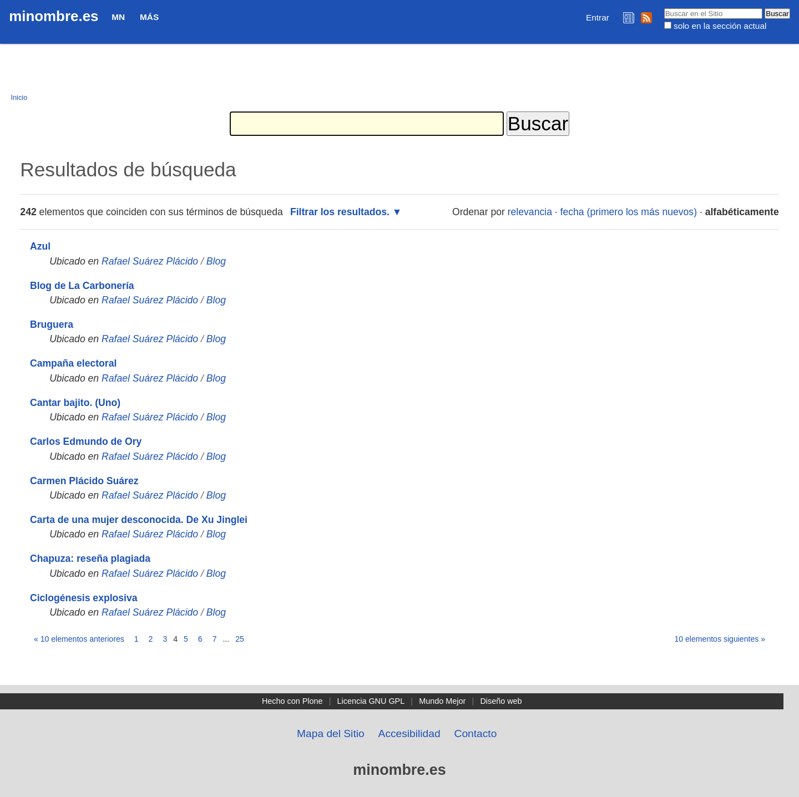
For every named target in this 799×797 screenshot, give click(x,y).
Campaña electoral (73, 363)
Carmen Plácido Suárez (84, 480)
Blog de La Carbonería (82, 285)
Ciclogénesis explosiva (84, 597)
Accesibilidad (409, 733)
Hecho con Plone (292, 701)
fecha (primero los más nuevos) (628, 211)
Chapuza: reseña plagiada (90, 558)
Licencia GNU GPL (371, 701)
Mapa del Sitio (331, 733)
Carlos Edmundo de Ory (85, 441)
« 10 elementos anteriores (79, 638)
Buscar (663, 7)
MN (118, 17)
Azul (40, 246)
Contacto (475, 733)
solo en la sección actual (720, 26)
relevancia (530, 211)
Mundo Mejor (442, 701)
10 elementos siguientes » (719, 638)
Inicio (19, 97)
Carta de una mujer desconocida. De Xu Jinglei (138, 519)
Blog (216, 261)
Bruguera (51, 324)
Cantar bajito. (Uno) (75, 402)
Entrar (597, 17)
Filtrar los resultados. (340, 211)
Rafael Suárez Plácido (150, 261)
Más (149, 17)
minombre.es (53, 16)
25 (239, 638)
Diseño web (501, 701)
